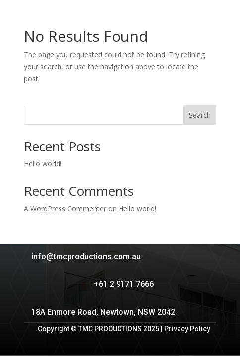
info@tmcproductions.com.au (86, 256)
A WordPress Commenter (65, 208)
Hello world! (42, 163)
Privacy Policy (187, 329)
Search (200, 115)
